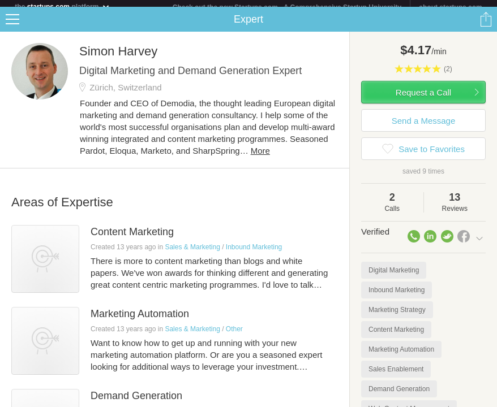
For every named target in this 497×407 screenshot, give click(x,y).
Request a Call (423, 99)
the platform (62, 6)
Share (485, 26)
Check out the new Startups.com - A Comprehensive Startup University (287, 7)
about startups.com (450, 7)
